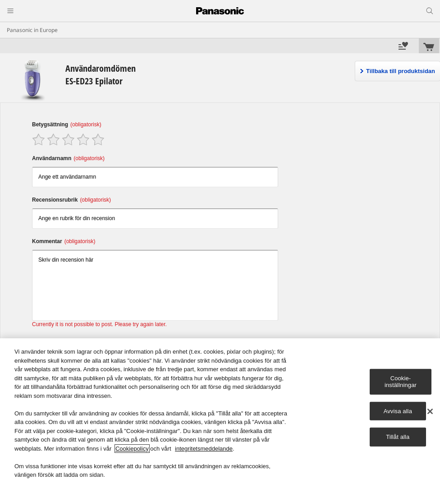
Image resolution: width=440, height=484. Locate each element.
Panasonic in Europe (32, 30)
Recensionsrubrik (71, 200)
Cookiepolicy (132, 448)
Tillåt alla (397, 436)
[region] (220, 411)
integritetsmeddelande (204, 448)
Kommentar (63, 241)
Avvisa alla (398, 411)
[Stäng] (430, 411)
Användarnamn (68, 158)
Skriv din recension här (155, 285)
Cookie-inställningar (401, 381)
